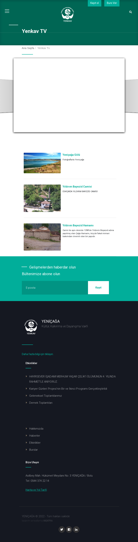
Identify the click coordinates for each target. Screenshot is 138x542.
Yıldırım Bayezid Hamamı (78, 225)
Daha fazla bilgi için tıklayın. (38, 354)
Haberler (34, 435)
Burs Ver (112, 2)
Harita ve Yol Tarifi (36, 489)
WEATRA (48, 520)
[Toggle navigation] (7, 11)
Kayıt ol (94, 2)
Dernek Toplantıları (40, 402)
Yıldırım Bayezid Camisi (77, 186)
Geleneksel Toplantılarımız (45, 395)
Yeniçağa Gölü (71, 154)
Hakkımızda (36, 428)
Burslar (33, 449)
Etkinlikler (35, 442)
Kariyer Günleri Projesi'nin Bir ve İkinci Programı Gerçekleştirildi (68, 388)
